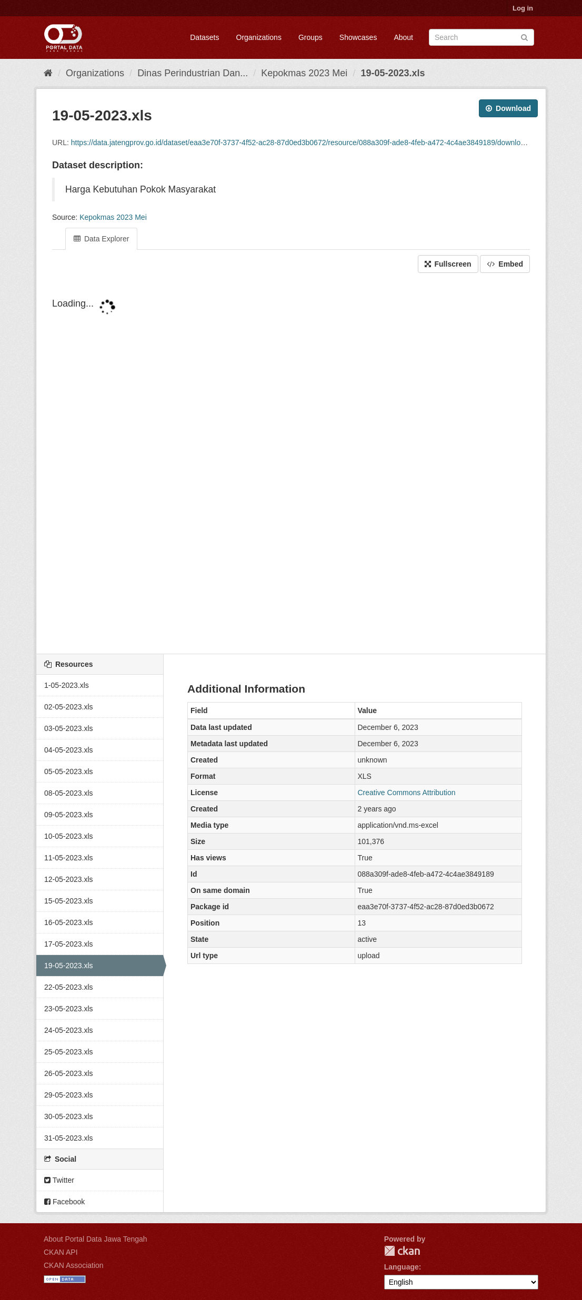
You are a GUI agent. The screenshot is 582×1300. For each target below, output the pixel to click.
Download (508, 108)
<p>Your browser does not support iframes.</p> (291, 464)
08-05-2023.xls (68, 793)
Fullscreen (448, 264)
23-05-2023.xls (68, 1008)
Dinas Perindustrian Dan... (192, 73)
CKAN (402, 1250)
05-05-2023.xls (68, 771)
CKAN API (61, 1252)
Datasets (204, 37)
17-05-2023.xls (68, 944)
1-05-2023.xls (66, 685)
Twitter (59, 1180)
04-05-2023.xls (68, 750)
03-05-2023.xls (68, 728)
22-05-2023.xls (68, 987)
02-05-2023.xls (68, 707)
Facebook (64, 1201)
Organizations (259, 37)
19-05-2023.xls (392, 73)
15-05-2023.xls (68, 901)
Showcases (358, 37)
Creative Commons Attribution (407, 792)
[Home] (48, 73)
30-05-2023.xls (68, 1116)
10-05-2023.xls (68, 836)
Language (401, 1267)
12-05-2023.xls (68, 879)
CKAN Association (74, 1265)
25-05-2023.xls (68, 1052)
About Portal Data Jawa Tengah (95, 1239)
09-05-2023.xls (68, 814)
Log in (523, 8)
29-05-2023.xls (68, 1095)
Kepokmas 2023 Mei (304, 73)
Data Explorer (101, 239)
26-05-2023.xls (68, 1073)
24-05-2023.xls (68, 1030)
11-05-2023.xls (68, 858)
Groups (310, 37)
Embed (505, 264)
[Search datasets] (481, 37)
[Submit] (524, 36)
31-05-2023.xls (68, 1138)
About (403, 37)
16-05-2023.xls (68, 922)
